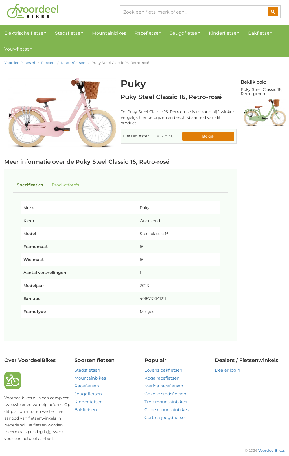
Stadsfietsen (69, 33)
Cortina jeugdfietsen (165, 417)
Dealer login (227, 370)
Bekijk (208, 136)
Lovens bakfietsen (163, 370)
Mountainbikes (109, 33)
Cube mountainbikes (166, 409)
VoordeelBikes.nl (19, 62)
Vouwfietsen (18, 49)
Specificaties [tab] (30, 184)
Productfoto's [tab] (65, 184)
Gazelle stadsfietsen (165, 393)
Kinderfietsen (224, 33)
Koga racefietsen (161, 378)
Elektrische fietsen (25, 33)
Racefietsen (148, 33)
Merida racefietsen (163, 386)
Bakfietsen (260, 33)
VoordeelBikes (271, 450)
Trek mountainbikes (165, 401)
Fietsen (48, 62)
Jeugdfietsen (185, 33)
